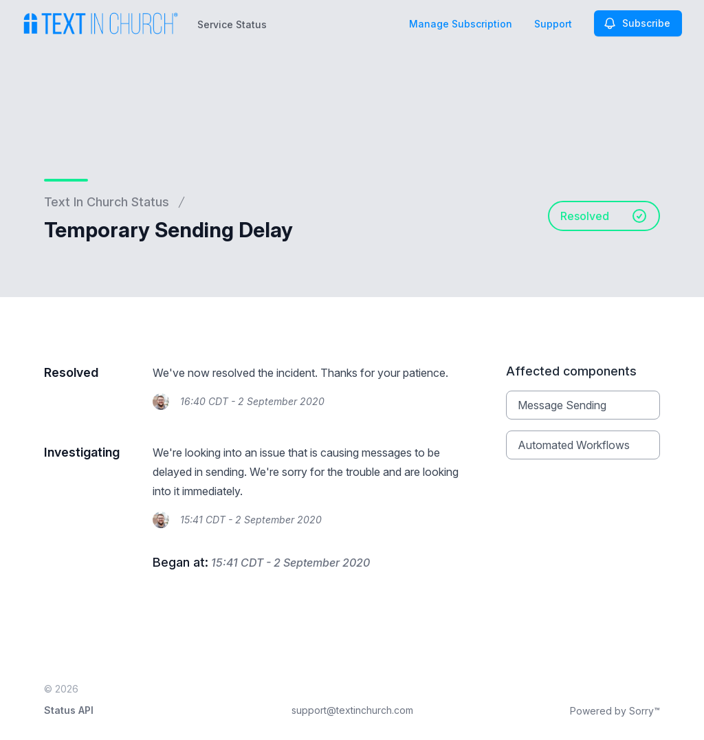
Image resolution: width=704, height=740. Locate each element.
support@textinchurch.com (352, 710)
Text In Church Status (106, 202)
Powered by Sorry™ (615, 711)
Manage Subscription (460, 24)
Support (553, 24)
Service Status (232, 24)
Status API (69, 710)
